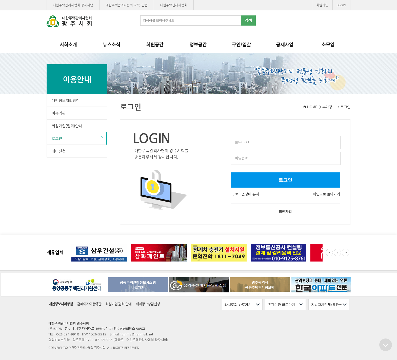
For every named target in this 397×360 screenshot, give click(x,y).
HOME (312, 106)
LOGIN (341, 5)
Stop (337, 252)
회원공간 (154, 44)
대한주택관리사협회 (173, 5)
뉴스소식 (111, 44)
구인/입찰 (241, 44)
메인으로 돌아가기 (326, 193)
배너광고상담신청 (148, 304)
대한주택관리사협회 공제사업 (73, 5)
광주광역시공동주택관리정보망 (260, 285)
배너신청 (59, 151)
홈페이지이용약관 (89, 304)
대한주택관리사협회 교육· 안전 (127, 5)
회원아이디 (243, 142)
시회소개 (68, 44)
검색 (248, 20)
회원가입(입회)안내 (67, 125)
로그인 (57, 138)
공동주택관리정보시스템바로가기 (138, 285)
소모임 (328, 44)
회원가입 (322, 5)
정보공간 (198, 44)
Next (345, 252)
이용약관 (59, 113)
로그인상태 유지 (247, 194)
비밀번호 (241, 158)
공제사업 (284, 44)
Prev (329, 252)
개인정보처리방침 (66, 100)
